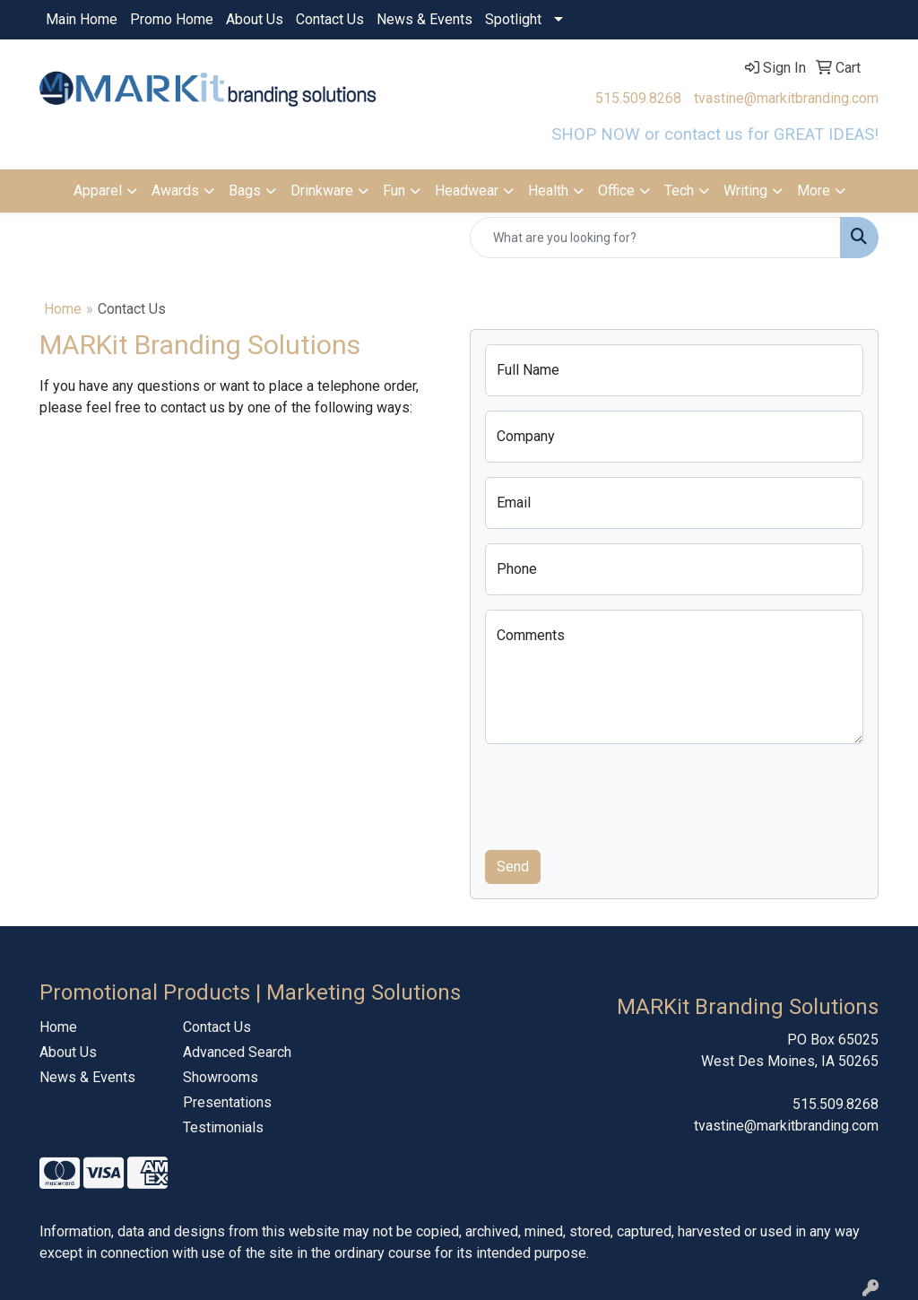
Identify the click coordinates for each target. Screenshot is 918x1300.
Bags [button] (245, 190)
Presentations (227, 1102)
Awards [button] (175, 190)
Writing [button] (745, 190)
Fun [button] (394, 190)
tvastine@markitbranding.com (786, 98)
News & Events (424, 19)
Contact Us (330, 19)
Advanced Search (237, 1052)
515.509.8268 (638, 98)
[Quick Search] (655, 237)
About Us (254, 19)
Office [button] (616, 190)
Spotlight (513, 19)
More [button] (813, 190)
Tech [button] (679, 190)
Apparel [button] (98, 190)
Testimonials (223, 1127)
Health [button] (548, 190)
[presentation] (621, 793)
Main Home (81, 19)
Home (63, 308)
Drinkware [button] (321, 190)
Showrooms (220, 1077)
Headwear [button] (466, 190)
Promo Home (171, 19)
